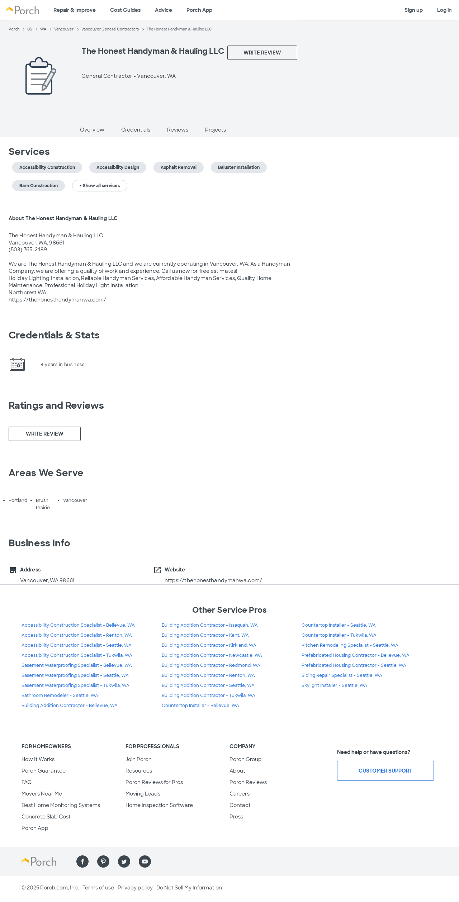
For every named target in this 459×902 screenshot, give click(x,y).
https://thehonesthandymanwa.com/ (213, 580)
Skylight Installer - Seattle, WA (334, 685)
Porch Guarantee (44, 771)
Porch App (199, 10)
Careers (240, 794)
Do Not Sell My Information (189, 887)
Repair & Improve (74, 10)
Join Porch (139, 759)
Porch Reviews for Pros (154, 782)
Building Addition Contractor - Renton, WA (208, 675)
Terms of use (98, 887)
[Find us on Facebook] (82, 861)
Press (236, 816)
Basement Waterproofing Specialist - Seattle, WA (75, 675)
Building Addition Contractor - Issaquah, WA (210, 625)
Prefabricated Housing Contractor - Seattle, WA (354, 665)
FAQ (27, 782)
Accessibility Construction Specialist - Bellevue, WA (78, 625)
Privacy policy (135, 887)
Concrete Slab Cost (46, 816)
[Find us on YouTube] (145, 861)
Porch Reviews (248, 782)
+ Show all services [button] (100, 186)
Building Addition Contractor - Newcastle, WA (212, 655)
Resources (139, 771)
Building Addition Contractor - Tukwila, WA (208, 695)
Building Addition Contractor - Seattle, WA (208, 685)
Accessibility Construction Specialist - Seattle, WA (77, 645)
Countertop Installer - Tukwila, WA (339, 635)
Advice (163, 10)
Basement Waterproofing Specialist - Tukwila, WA (75, 685)
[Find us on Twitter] (124, 861)
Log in (444, 10)
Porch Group (246, 759)
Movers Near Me (42, 794)
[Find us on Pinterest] (103, 861)
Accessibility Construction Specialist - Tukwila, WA (77, 655)
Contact (240, 805)
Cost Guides (125, 10)
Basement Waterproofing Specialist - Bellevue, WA (77, 665)
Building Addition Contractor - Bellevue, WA (70, 705)
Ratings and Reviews (56, 405)
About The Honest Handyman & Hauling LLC (63, 218)
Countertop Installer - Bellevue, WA (200, 705)
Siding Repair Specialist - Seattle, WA (342, 675)
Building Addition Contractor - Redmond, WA (211, 665)
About (237, 771)
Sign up (413, 10)
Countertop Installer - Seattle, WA (339, 625)
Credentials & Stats (54, 335)
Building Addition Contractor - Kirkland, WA (209, 645)
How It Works (38, 759)
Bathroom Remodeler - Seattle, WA (60, 695)
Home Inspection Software (159, 805)
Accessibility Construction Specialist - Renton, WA (77, 635)
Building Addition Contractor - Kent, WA (205, 635)
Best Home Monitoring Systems (61, 805)
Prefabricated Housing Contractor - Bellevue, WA (356, 655)
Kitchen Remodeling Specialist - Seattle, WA (350, 645)
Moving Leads (143, 794)
